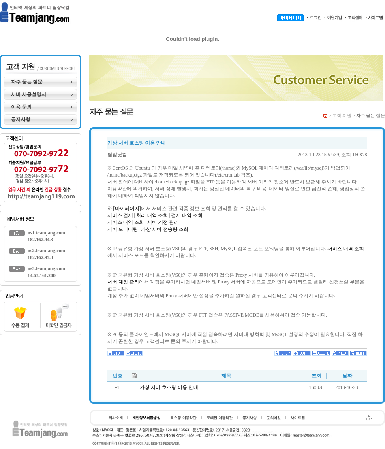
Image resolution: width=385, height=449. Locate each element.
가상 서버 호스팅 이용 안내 (169, 387)
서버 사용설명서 (28, 94)
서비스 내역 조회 (125, 222)
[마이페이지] (127, 208)
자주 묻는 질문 (27, 82)
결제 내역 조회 (187, 215)
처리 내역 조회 (152, 215)
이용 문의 (21, 107)
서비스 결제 (120, 215)
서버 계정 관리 (163, 222)
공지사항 (20, 119)
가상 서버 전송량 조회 (164, 229)
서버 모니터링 (122, 229)
